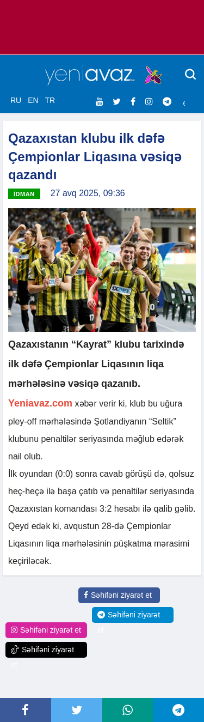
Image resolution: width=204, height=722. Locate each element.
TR (50, 100)
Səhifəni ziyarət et (118, 595)
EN (33, 100)
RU (15, 100)
